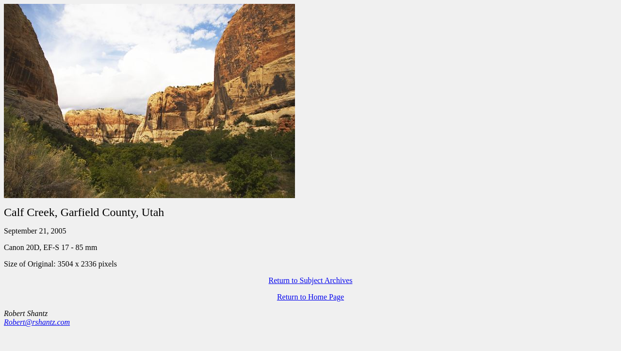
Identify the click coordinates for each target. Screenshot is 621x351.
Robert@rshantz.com (37, 322)
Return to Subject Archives (311, 280)
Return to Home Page (310, 297)
